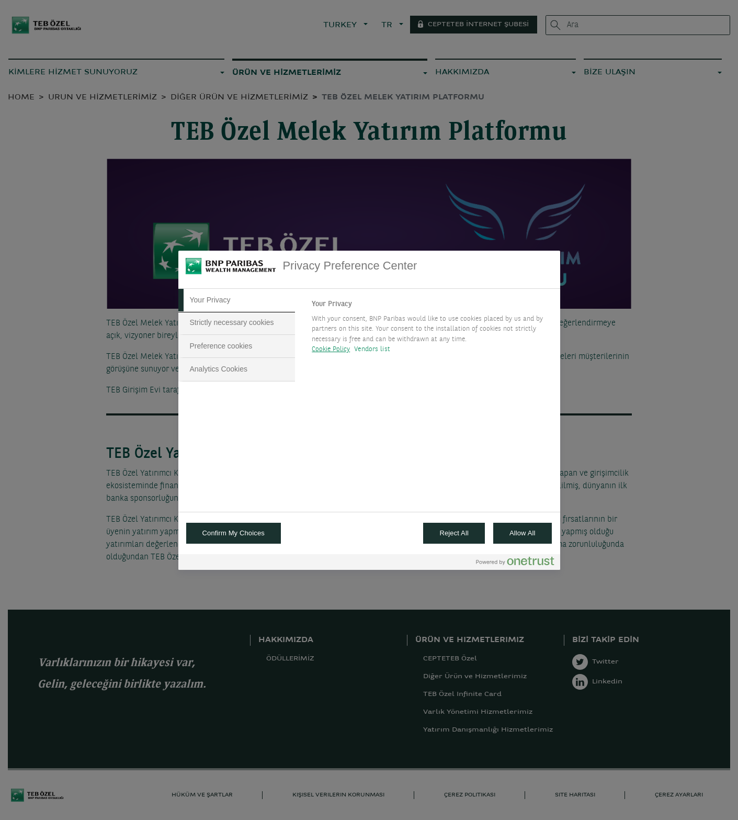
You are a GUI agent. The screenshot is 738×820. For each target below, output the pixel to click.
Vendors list (372, 349)
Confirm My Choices (233, 533)
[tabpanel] (431, 329)
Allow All (522, 533)
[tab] (237, 300)
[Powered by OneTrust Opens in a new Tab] (515, 563)
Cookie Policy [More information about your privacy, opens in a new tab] (331, 349)
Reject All (454, 533)
